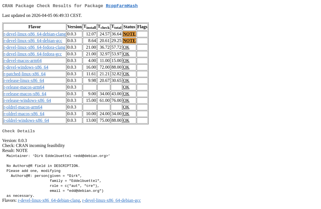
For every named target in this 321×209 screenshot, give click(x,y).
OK (126, 48)
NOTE (129, 35)
